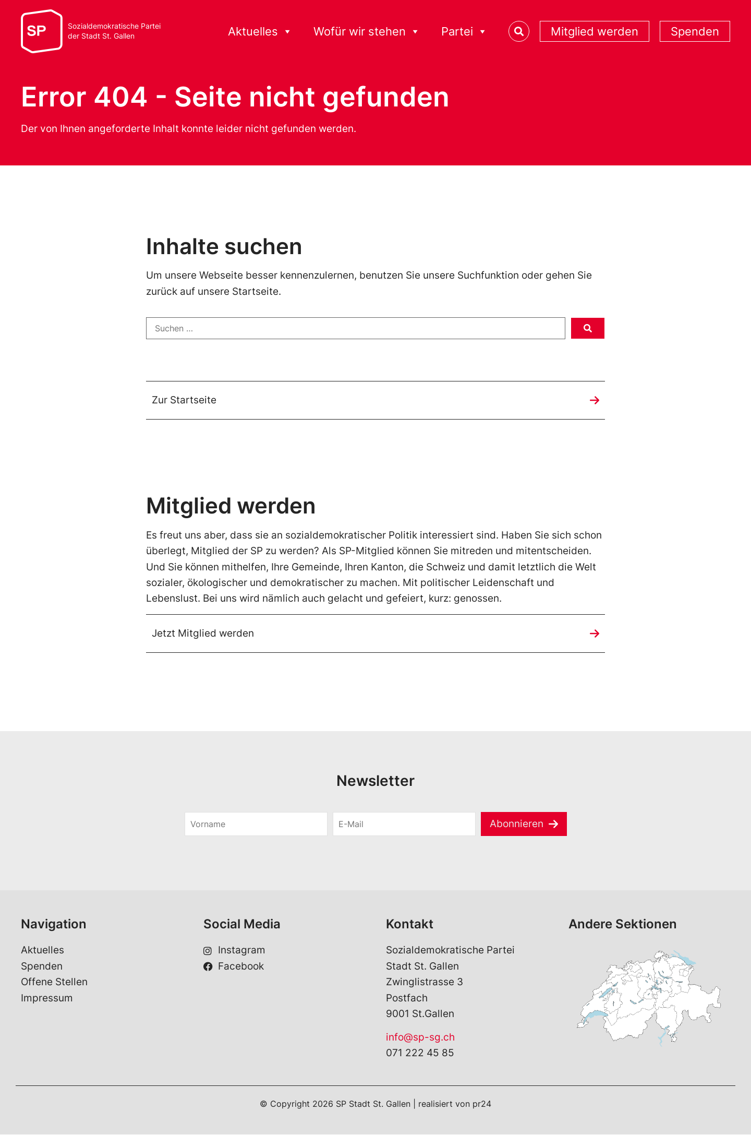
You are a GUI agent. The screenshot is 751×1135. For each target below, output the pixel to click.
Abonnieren (516, 824)
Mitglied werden (594, 31)
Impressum (47, 998)
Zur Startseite (184, 400)
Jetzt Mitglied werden (203, 633)
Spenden (695, 31)
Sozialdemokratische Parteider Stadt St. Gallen (114, 31)
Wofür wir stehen (366, 31)
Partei (464, 31)
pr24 (482, 1104)
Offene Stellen (54, 982)
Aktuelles (260, 31)
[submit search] (588, 328)
